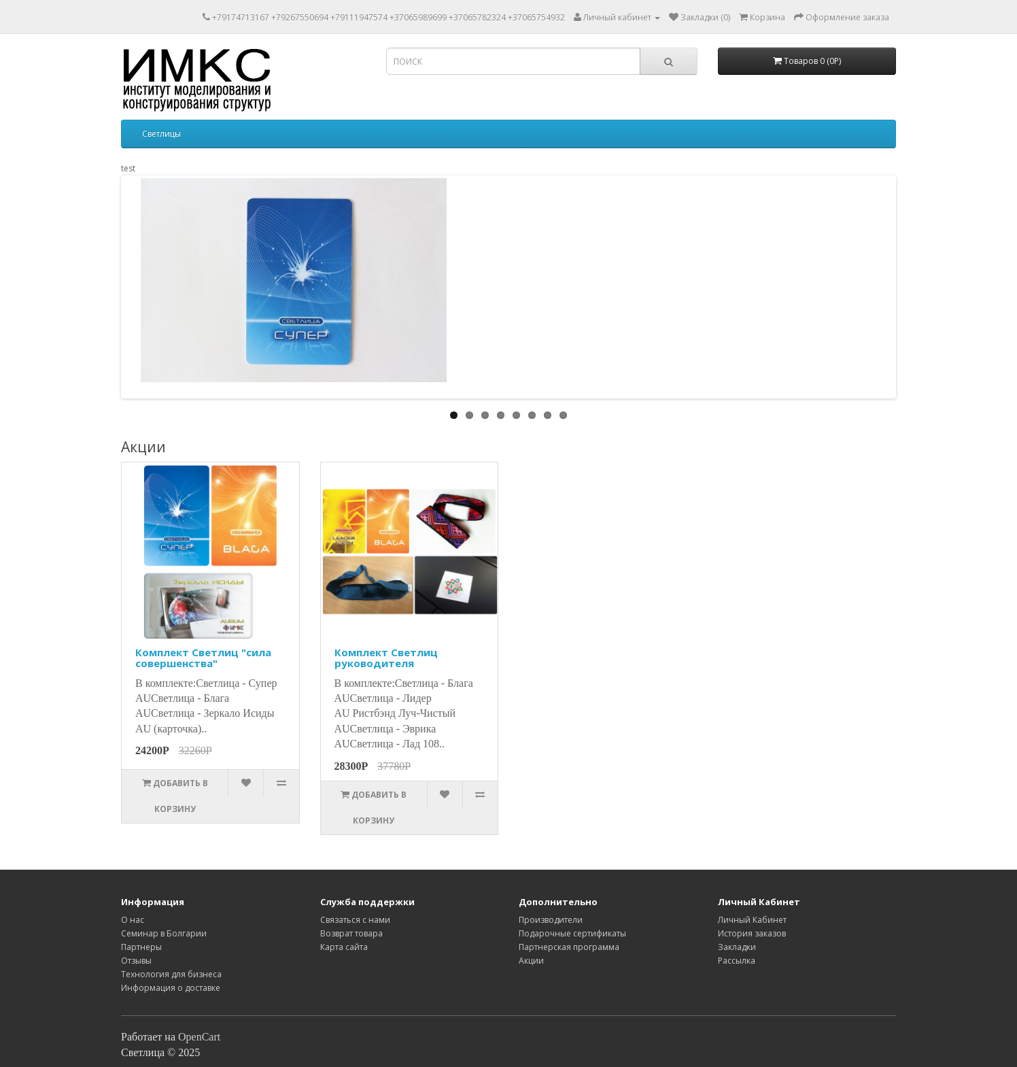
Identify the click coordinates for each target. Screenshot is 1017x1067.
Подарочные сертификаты (572, 933)
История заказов (752, 933)
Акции (531, 960)
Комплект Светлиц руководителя (386, 658)
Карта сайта (344, 947)
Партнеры (141, 947)
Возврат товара (351, 933)
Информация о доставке (170, 988)
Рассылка (736, 960)
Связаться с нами (355, 920)
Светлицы (161, 133)
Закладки (737, 947)
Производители (551, 920)
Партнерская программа (569, 947)
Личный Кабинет (752, 920)
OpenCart (199, 1037)
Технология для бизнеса (171, 974)
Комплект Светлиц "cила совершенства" (203, 658)
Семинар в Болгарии (164, 933)
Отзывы (136, 960)
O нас (132, 920)
